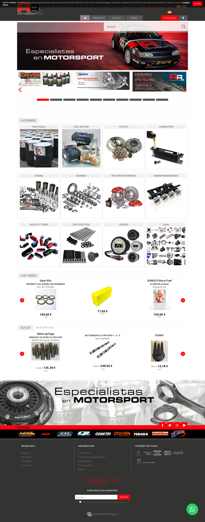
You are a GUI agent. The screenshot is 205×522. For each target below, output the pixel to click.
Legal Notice (84, 453)
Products (99, 18)
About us (25, 453)
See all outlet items (45, 327)
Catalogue (169, 18)
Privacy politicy (85, 465)
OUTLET (116, 18)
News (134, 18)
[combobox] (173, 12)
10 (162, 100)
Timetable (26, 461)
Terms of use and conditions (91, 457)
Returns (82, 469)
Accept (197, 4)
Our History (26, 457)
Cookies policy (85, 461)
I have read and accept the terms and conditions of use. (104, 502)
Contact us (26, 465)
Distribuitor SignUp (97, 480)
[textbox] (173, 12)
